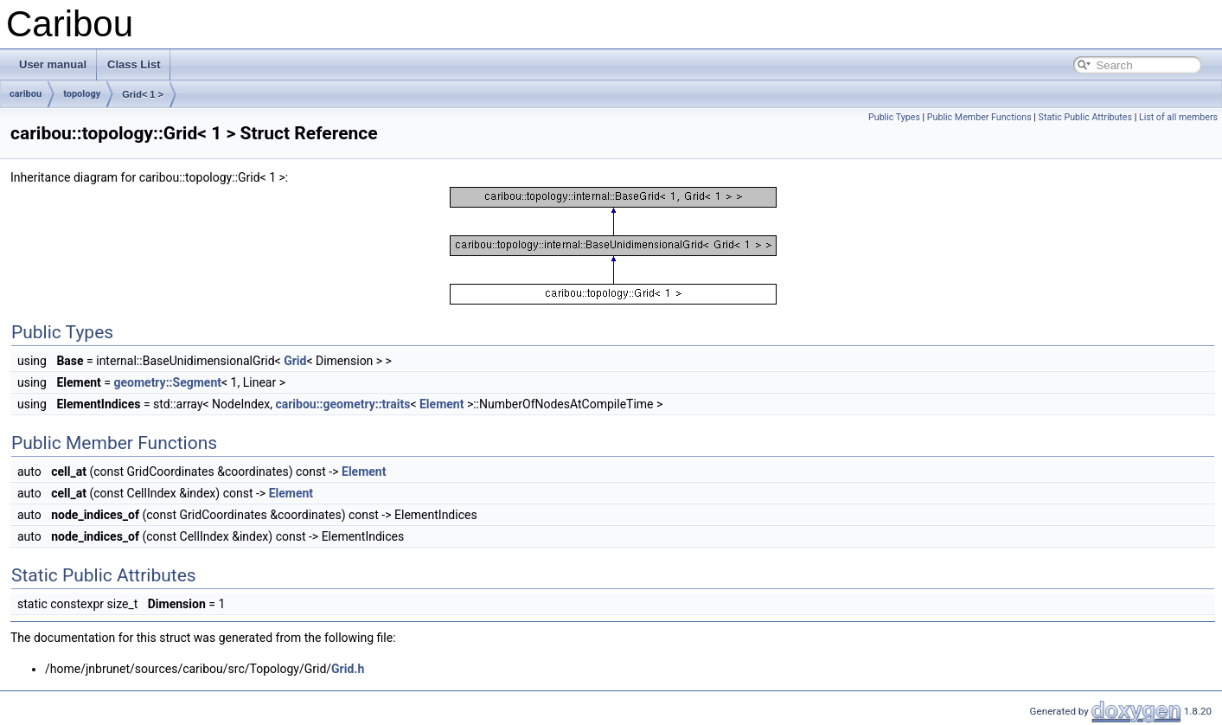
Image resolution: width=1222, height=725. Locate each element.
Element (441, 404)
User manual (52, 64)
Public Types (894, 117)
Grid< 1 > (142, 94)
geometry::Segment (167, 382)
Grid (295, 361)
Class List (133, 64)
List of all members (1178, 117)
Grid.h (347, 669)
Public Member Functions (979, 117)
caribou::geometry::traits (342, 404)
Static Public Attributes (1085, 117)
